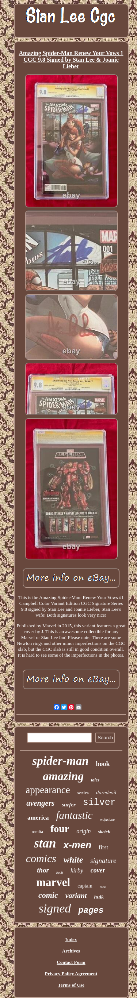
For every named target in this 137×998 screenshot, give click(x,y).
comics (41, 858)
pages (90, 910)
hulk (99, 897)
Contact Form (71, 962)
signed (55, 908)
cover (98, 870)
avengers (40, 803)
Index (71, 939)
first (103, 847)
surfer (69, 805)
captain (84, 886)
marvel (53, 882)
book (103, 763)
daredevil (106, 792)
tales (95, 780)
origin (83, 831)
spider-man (60, 760)
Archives (71, 951)
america (38, 817)
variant (76, 896)
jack (59, 872)
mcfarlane (107, 819)
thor (43, 870)
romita (37, 831)
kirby (77, 870)
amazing (63, 776)
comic (48, 895)
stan (45, 843)
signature (103, 860)
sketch (104, 831)
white (73, 859)
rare (103, 887)
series (83, 792)
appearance (48, 789)
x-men (77, 844)
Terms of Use (71, 985)
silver (99, 802)
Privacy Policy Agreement (71, 973)
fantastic (74, 815)
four (59, 828)
